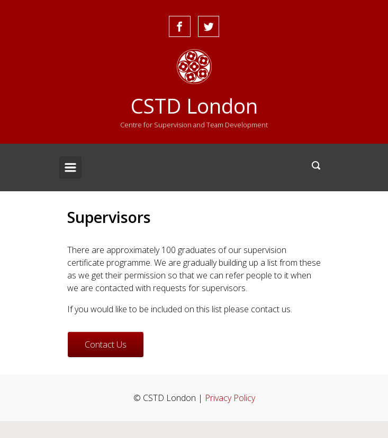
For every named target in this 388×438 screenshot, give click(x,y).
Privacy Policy (230, 398)
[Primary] (70, 167)
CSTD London (194, 105)
